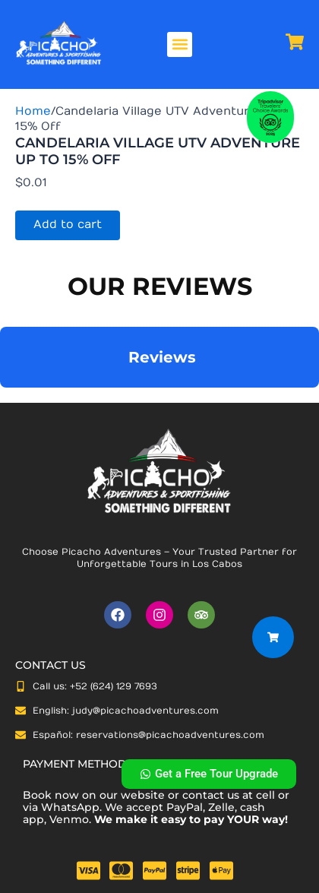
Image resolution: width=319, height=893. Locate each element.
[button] (179, 44)
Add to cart (67, 224)
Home (33, 111)
